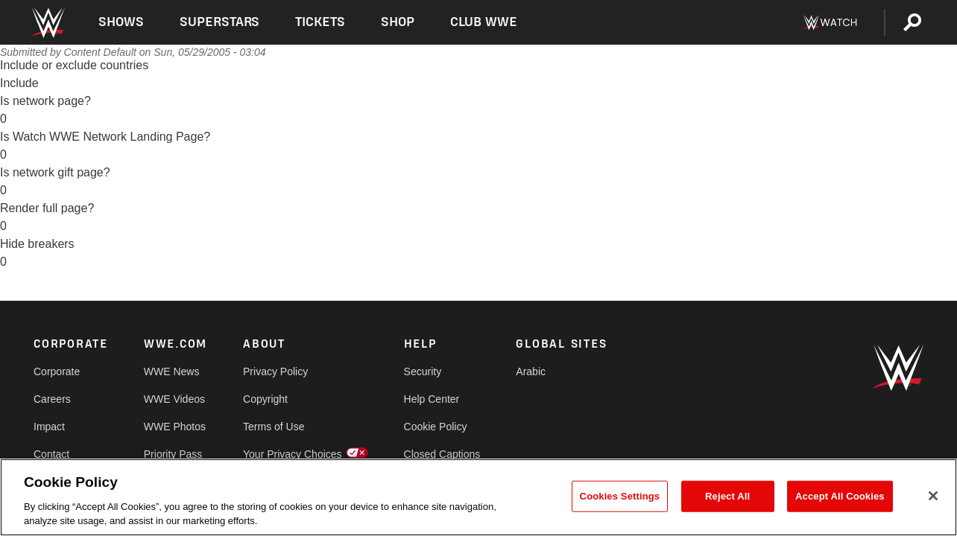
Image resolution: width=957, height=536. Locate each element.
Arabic (531, 371)
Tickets (320, 22)
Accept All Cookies (840, 496)
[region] (478, 497)
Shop (397, 22)
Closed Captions (442, 454)
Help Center (432, 399)
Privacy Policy (275, 371)
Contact (51, 454)
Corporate (57, 371)
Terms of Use (273, 427)
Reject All (727, 496)
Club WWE (483, 22)
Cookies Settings (620, 496)
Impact (49, 427)
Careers (52, 399)
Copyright (265, 399)
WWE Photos (175, 427)
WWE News (172, 371)
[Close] (933, 495)
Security (423, 371)
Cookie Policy (435, 427)
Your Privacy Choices (292, 454)
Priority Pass (173, 454)
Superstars (220, 22)
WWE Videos (174, 399)
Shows (121, 22)
